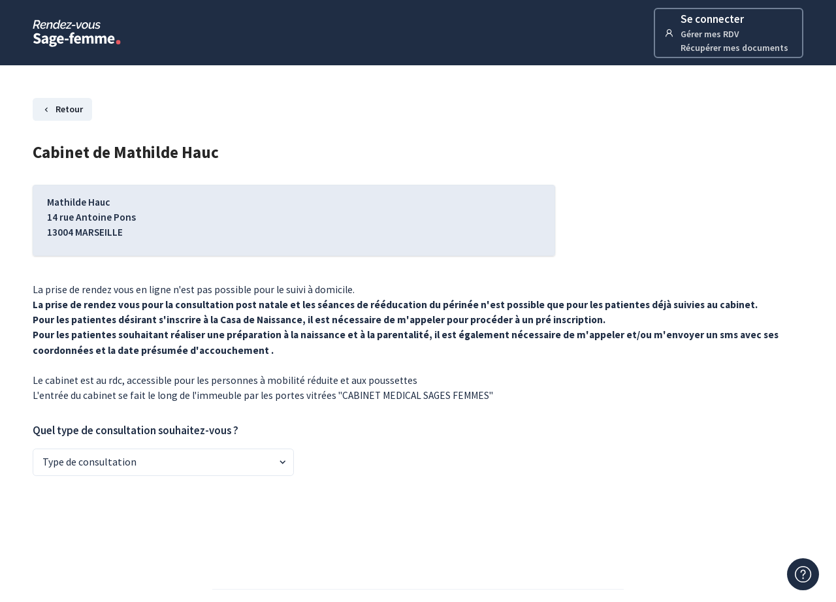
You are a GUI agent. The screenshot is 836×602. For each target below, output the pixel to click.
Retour (62, 109)
